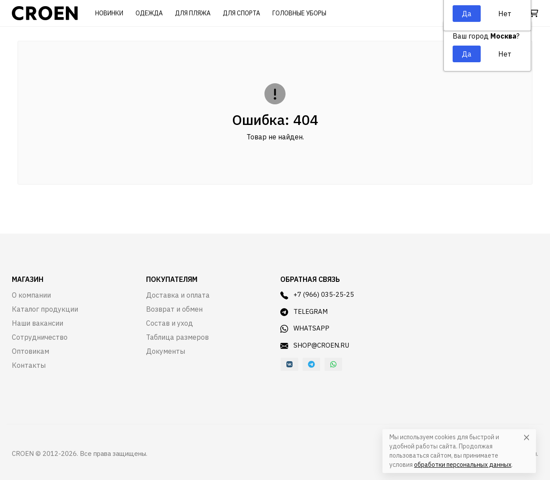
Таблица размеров (177, 337)
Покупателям (171, 279)
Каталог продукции (45, 309)
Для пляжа (193, 13)
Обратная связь (310, 279)
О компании (31, 295)
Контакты (29, 365)
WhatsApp (304, 328)
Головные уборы (299, 13)
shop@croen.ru (314, 345)
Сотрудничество (40, 337)
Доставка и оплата (178, 295)
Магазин (27, 279)
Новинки (109, 13)
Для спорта (241, 13)
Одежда (149, 13)
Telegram (304, 311)
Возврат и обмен (174, 309)
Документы (165, 351)
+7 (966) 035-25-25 (317, 294)
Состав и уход (169, 323)
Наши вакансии (37, 323)
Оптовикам (30, 351)
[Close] (526, 437)
